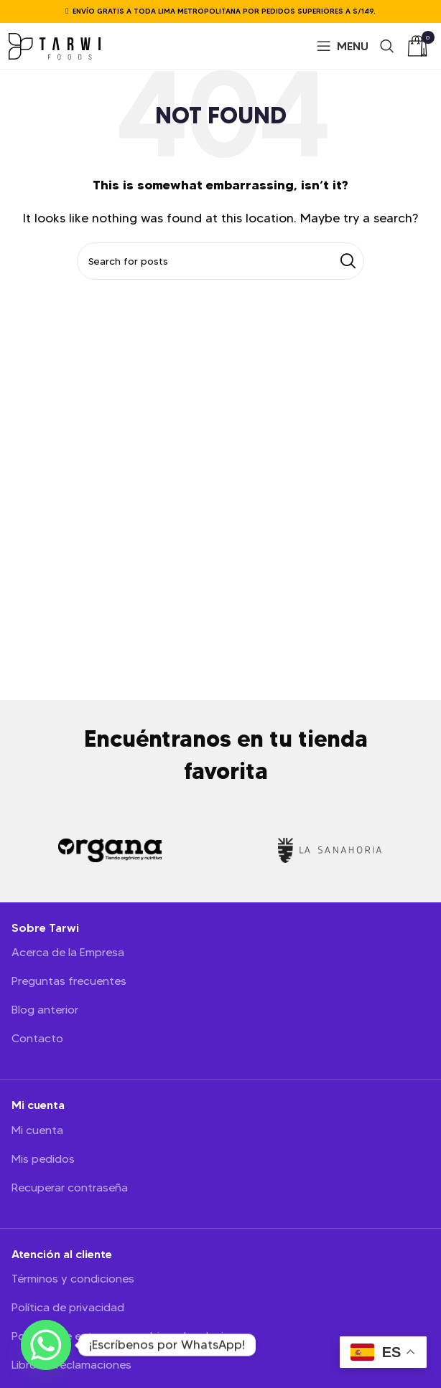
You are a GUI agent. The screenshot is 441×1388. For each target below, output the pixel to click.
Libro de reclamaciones (71, 1365)
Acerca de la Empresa (67, 952)
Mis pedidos (43, 1159)
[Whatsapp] (46, 1345)
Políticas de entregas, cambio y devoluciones (130, 1336)
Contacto (37, 1038)
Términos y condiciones (72, 1279)
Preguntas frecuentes (68, 981)
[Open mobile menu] (342, 46)
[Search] (387, 46)
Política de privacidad (67, 1307)
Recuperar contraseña (69, 1188)
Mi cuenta (37, 1130)
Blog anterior (44, 1010)
